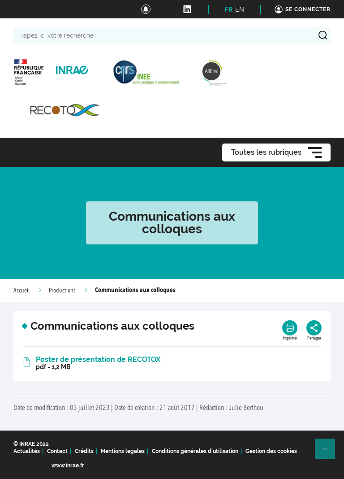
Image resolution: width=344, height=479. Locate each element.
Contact (57, 451)
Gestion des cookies (271, 451)
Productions (62, 290)
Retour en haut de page (328, 452)
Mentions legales (123, 451)
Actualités (26, 451)
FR (228, 9)
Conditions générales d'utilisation (195, 451)
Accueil (21, 290)
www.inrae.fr (68, 465)
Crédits (84, 451)
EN (239, 9)
